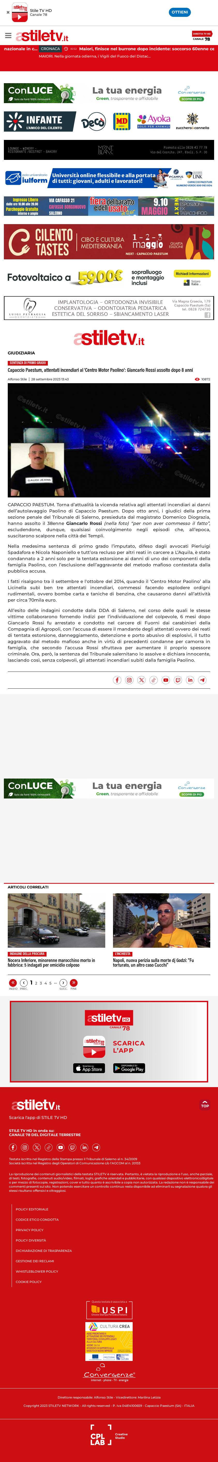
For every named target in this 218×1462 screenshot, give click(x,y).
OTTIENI (180, 12)
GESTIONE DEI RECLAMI (35, 1261)
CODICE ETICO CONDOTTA (37, 1220)
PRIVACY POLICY (29, 1230)
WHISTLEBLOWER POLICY (37, 1271)
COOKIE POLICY (29, 1282)
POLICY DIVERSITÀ (31, 1240)
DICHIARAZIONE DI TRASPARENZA (44, 1251)
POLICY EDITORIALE (32, 1209)
